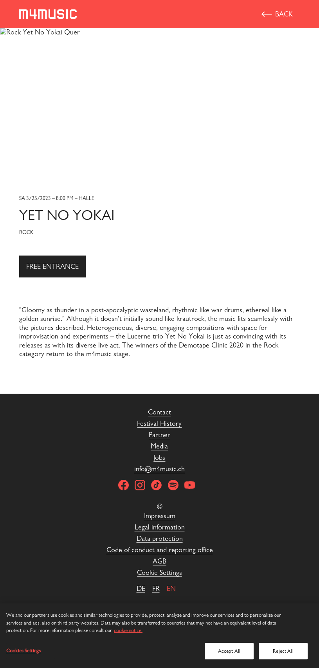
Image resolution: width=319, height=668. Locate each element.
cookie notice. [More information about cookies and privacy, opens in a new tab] (128, 630)
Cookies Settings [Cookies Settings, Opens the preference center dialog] (23, 651)
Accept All (229, 651)
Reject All (283, 651)
